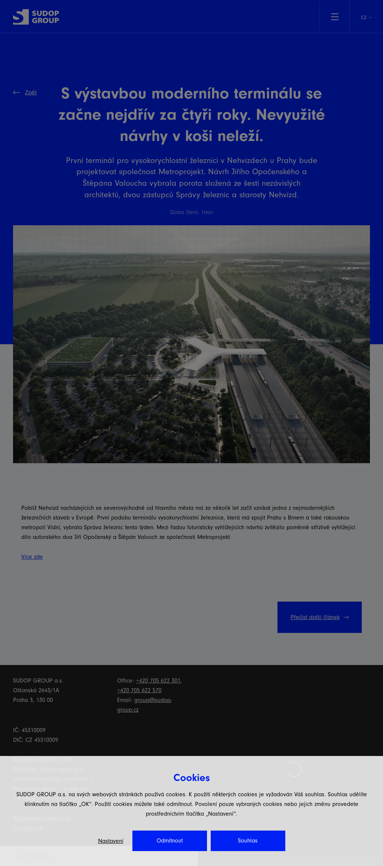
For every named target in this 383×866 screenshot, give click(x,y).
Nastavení (110, 841)
